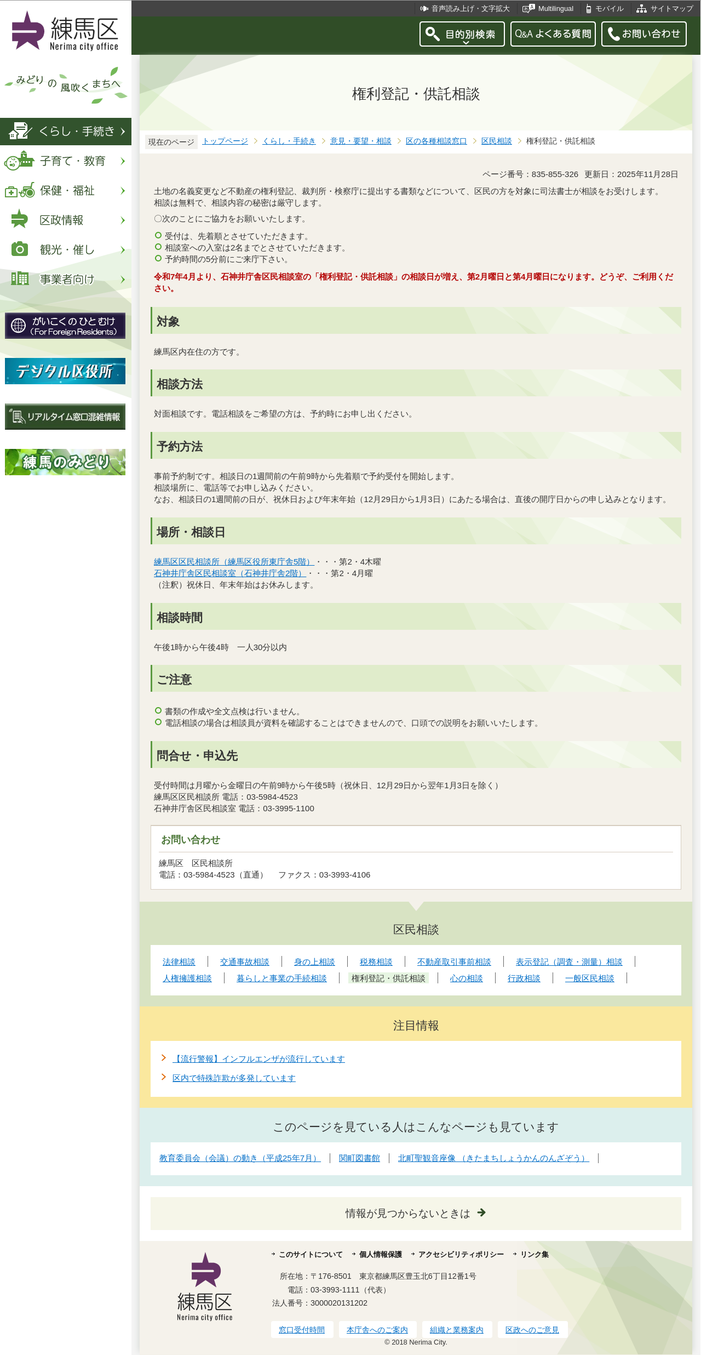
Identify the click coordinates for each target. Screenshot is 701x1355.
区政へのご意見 (532, 1329)
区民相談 (496, 141)
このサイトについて (311, 1254)
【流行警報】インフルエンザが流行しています (259, 1058)
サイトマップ (672, 8)
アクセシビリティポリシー (461, 1254)
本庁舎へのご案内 (377, 1329)
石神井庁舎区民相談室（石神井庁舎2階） (230, 573)
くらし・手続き (289, 141)
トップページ (225, 141)
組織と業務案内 (457, 1329)
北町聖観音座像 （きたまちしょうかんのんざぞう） (493, 1158)
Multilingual (555, 8)
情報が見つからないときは (408, 1213)
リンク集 (534, 1254)
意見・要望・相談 (361, 141)
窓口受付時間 (302, 1329)
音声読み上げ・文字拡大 (471, 8)
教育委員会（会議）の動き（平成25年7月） (240, 1158)
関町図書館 (359, 1158)
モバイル (609, 8)
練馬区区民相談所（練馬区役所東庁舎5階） (234, 561)
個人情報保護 (380, 1254)
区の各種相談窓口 (436, 141)
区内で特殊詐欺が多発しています (234, 1078)
